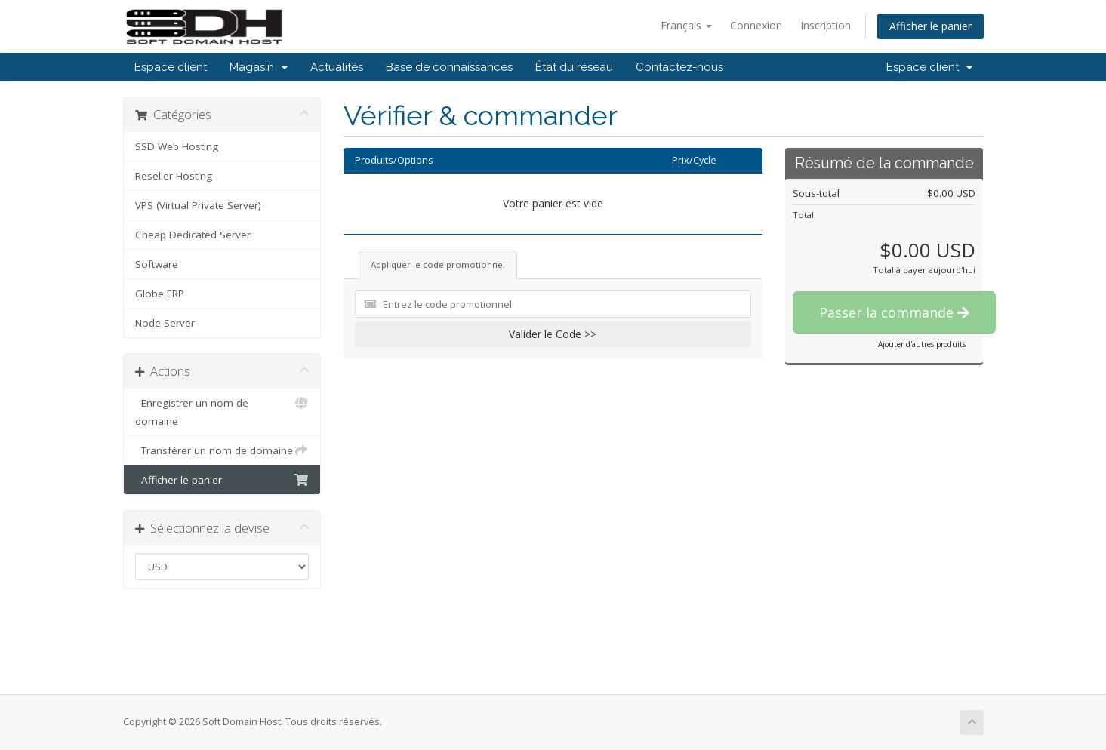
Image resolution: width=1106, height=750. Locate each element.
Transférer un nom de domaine (222, 450)
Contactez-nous (679, 67)
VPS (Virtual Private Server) (198, 205)
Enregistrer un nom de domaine (222, 411)
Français (686, 25)
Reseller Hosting (173, 176)
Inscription (825, 25)
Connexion (756, 25)
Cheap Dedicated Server (193, 234)
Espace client (170, 67)
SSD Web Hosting (176, 146)
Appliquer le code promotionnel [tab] (438, 264)
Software (156, 264)
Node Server (165, 323)
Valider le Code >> (552, 334)
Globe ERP (159, 293)
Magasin (259, 67)
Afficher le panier (930, 26)
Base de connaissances (449, 67)
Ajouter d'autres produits (922, 344)
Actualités (336, 67)
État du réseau (574, 67)
